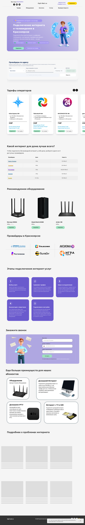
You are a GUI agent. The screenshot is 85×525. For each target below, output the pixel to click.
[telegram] (14, 5)
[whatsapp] (17, 5)
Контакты (41, 7)
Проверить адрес (71, 70)
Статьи (51, 7)
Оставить (47, 356)
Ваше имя (44, 338)
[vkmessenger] (19, 5)
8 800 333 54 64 (61, 2)
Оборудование (15, 380)
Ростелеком (11, 169)
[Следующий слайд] (77, 90)
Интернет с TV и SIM (55, 405)
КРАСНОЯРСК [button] (20, 1)
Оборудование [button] (30, 7)
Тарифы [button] (19, 7)
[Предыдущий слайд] (74, 90)
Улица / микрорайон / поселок (32, 68)
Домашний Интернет (47, 381)
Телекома (10, 165)
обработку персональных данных (63, 358)
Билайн (10, 178)
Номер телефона (46, 343)
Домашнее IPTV (16, 405)
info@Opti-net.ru (62, 4)
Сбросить (68, 75)
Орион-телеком (12, 161)
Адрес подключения (47, 349)
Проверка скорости (63, 7)
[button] (72, 3)
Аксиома (10, 173)
